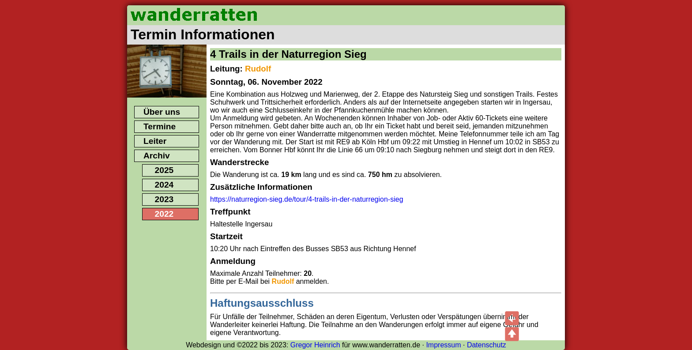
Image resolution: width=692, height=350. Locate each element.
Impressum (443, 345)
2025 (164, 170)
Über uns (161, 112)
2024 (164, 184)
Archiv (156, 155)
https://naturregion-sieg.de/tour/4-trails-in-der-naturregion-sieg (306, 199)
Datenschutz (486, 345)
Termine (159, 126)
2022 (164, 213)
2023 (164, 199)
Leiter (154, 141)
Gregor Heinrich (315, 345)
